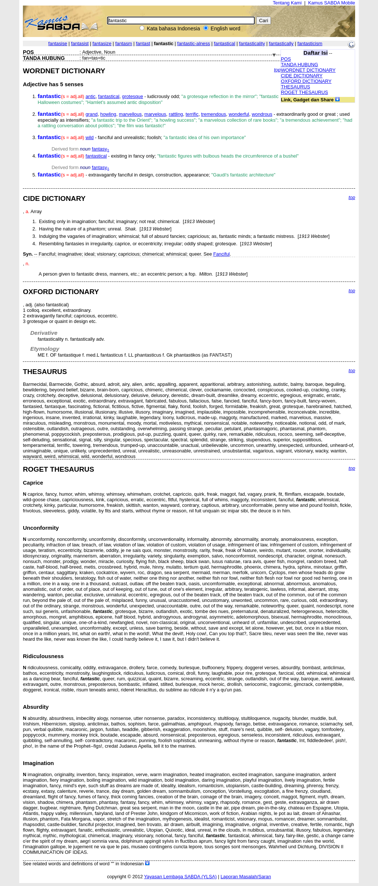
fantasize (102, 43)
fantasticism (310, 43)
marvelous (155, 114)
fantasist (80, 43)
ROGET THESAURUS (304, 92)
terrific (192, 114)
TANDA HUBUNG (299, 64)
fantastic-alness (193, 43)
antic (91, 96)
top (277, 70)
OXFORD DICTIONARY (306, 81)
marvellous (130, 114)
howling (108, 114)
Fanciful (221, 254)
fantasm (123, 43)
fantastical (224, 43)
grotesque (132, 96)
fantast (143, 43)
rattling (176, 114)
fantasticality (252, 43)
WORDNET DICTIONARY (308, 70)
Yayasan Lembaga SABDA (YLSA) (180, 876)
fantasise (57, 43)
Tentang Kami (287, 3)
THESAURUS (295, 87)
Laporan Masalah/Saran (245, 876)
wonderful (238, 114)
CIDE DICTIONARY (302, 75)
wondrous (262, 114)
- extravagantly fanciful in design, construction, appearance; (156, 175)
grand (92, 114)
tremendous (213, 114)
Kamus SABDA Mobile (331, 3)
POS (286, 59)
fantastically (281, 43)
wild (90, 137)
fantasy (100, 149)
